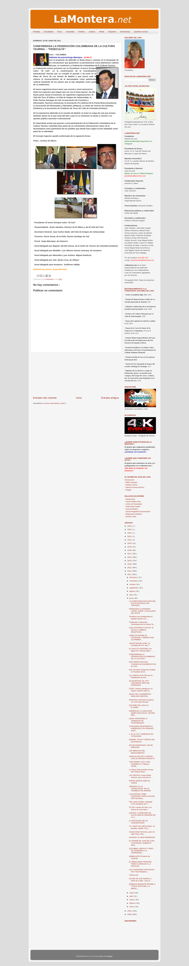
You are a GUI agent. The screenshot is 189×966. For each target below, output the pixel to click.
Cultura (92, 31)
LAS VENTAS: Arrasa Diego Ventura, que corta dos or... (140, 776)
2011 (129, 574)
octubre (132, 584)
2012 (129, 571)
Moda (101, 31)
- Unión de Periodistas (133, 504)
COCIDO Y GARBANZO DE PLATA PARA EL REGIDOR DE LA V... (142, 815)
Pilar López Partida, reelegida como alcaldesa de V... (140, 803)
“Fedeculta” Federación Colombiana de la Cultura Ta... (142, 623)
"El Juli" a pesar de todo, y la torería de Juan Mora (140, 808)
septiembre (134, 588)
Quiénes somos (141, 31)
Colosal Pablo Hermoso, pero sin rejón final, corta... (142, 833)
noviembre (133, 581)
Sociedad (70, 31)
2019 (129, 547)
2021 (129, 540)
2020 (129, 543)
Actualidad (48, 31)
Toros (59, 31)
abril (131, 896)
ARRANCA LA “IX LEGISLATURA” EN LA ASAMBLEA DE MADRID (140, 788)
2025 (129, 529)
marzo (132, 900)
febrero (132, 903)
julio (131, 595)
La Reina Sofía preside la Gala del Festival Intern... (141, 771)
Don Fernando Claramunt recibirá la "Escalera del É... (142, 671)
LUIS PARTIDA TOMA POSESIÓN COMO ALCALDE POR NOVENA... (142, 796)
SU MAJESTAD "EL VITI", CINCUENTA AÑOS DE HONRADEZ (139, 683)
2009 (129, 914)
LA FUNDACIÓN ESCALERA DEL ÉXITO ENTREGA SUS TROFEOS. (142, 603)
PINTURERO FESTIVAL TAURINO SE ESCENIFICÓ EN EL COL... (142, 664)
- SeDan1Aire (130, 499)
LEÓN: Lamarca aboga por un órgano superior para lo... (141, 690)
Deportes (112, 31)
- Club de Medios (131, 509)
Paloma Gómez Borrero (134, 487)
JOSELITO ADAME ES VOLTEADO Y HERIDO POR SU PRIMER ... (141, 637)
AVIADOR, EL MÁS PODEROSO (142, 837)
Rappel (128, 490)
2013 (129, 568)
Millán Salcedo (131, 482)
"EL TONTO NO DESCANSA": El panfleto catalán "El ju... (142, 827)
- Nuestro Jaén (130, 516)
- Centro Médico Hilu (133, 501)
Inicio (79, 397)
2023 (129, 533)
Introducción (129, 480)
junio (131, 598)
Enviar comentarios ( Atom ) (55, 403)
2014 (129, 564)
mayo (131, 893)
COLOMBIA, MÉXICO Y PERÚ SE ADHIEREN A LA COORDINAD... (141, 851)
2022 (129, 536)
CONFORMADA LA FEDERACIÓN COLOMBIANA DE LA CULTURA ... (142, 656)
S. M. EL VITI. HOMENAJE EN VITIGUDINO (141, 735)
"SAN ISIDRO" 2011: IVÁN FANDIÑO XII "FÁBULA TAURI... (139, 764)
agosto (132, 591)
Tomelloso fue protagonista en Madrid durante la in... (141, 618)
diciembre (133, 577)
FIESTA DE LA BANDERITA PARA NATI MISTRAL (140, 695)
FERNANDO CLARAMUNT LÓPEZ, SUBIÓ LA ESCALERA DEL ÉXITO (142, 611)
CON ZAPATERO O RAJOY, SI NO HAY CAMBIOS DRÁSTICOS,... (141, 630)
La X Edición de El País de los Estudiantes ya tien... (141, 676)
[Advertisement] (76, 374)
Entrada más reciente (45, 397)
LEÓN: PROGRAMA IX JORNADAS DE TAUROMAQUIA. (138, 721)
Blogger (109, 956)
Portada (36, 31)
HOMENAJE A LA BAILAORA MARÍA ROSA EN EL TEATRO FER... (142, 713)
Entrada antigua (110, 397)
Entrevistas (125, 31)
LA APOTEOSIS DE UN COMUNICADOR (138, 822)
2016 (129, 557)
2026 (129, 526)
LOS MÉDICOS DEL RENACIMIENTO (137, 752)
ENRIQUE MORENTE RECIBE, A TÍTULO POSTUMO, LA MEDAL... (142, 886)
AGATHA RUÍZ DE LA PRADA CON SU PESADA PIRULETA (141, 757)
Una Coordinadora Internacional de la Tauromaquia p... (141, 871)
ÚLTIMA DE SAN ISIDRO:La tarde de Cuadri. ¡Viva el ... (140, 880)
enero (131, 907)
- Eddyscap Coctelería (133, 514)
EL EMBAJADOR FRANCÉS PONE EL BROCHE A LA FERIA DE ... (140, 864)
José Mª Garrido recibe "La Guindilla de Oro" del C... (140, 644)
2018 (129, 550)
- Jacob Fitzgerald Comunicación (137, 511)
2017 (129, 554)
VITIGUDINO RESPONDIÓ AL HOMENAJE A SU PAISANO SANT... (141, 728)
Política (81, 31)
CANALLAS (133, 875)
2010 (129, 911)
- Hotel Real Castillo (132, 506)
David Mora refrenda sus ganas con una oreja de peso (141, 701)
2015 (129, 561)
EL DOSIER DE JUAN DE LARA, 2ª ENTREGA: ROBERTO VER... (142, 843)
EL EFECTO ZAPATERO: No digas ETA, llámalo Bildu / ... (141, 650)
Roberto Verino (131, 485)
